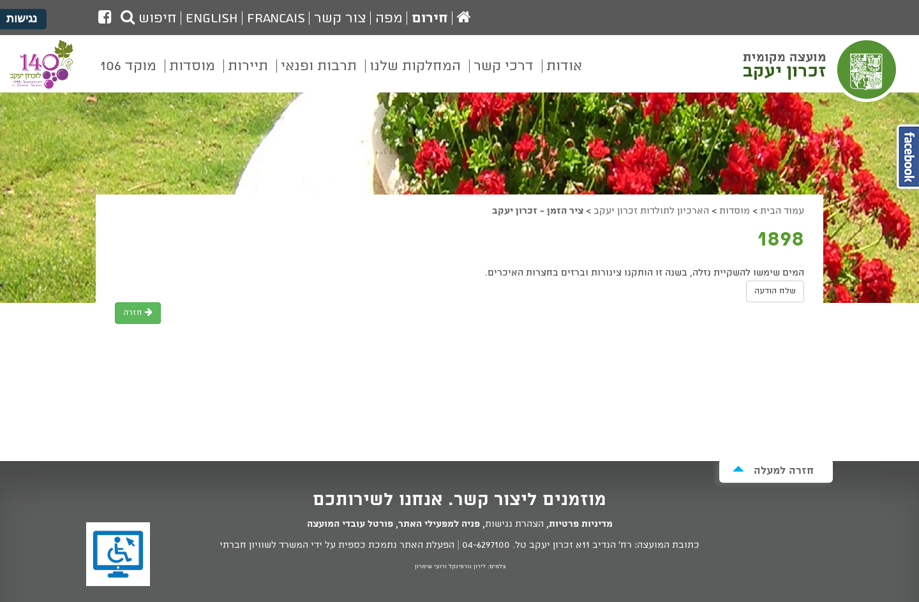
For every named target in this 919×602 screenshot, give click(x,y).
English (212, 18)
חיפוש (149, 18)
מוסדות (734, 211)
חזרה (138, 312)
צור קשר (340, 18)
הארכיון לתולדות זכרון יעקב (651, 211)
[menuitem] (564, 75)
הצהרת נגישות (514, 524)
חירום (430, 18)
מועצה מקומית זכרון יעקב (821, 69)
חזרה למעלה (773, 470)
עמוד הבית (782, 211)
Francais (276, 18)
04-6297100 (486, 545)
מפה (389, 18)
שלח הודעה (775, 291)
